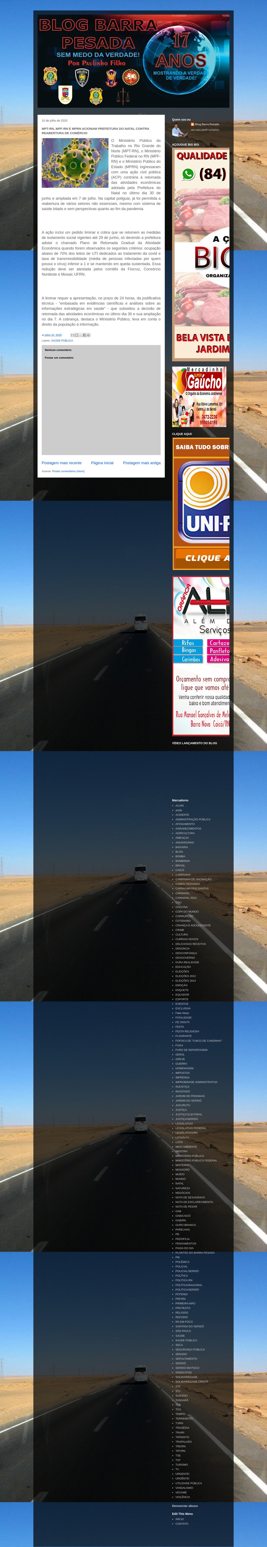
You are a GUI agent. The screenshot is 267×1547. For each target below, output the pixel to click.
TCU (178, 1409)
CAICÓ (179, 870)
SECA (179, 1345)
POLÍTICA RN (183, 1280)
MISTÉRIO (182, 1165)
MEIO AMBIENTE (186, 1146)
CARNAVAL (182, 893)
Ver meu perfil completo (205, 129)
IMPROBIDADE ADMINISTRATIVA (196, 1082)
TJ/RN (179, 1423)
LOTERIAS (182, 1137)
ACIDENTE (182, 814)
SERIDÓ (180, 1363)
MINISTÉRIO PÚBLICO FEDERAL (196, 1160)
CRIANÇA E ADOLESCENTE (193, 925)
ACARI (179, 805)
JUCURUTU (182, 1105)
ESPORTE (181, 999)
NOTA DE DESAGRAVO (190, 1197)
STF (178, 1386)
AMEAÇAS (182, 837)
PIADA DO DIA (184, 1248)
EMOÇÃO (181, 985)
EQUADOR (182, 994)
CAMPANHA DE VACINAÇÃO (193, 879)
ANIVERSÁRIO (184, 842)
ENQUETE (182, 990)
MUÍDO (179, 1174)
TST (178, 1460)
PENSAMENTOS (185, 1243)
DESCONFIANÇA (186, 953)
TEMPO (180, 1414)
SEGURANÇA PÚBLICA (190, 1349)
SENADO (181, 1354)
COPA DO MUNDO (187, 911)
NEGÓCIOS (182, 1192)
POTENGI (181, 1294)
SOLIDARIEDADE (186, 1377)
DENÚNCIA (182, 948)
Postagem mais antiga (142, 463)
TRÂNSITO (182, 1437)
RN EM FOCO (184, 1321)
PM (177, 1257)
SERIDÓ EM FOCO (187, 1367)
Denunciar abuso (185, 1506)
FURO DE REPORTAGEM (191, 1050)
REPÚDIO (181, 1317)
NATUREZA (182, 1188)
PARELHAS (182, 1229)
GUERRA (181, 1063)
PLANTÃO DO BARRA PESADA (195, 1252)
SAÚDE (180, 1335)
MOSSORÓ (182, 1169)
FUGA (179, 1045)
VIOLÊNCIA (182, 1497)
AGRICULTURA (185, 833)
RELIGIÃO (181, 1312)
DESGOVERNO (185, 957)
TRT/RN (180, 1450)
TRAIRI (179, 1432)
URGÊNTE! (182, 1478)
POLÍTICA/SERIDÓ (187, 1289)
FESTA (179, 1026)
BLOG (179, 851)
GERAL (180, 1054)
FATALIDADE (183, 1017)
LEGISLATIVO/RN (186, 1132)
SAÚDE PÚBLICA (62, 340)
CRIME (179, 930)
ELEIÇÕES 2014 (185, 980)
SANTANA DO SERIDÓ (189, 1326)
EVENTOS (181, 1003)
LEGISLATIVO (184, 1123)
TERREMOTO (184, 1418)
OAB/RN (180, 1220)
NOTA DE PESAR (186, 1206)
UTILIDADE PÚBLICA (188, 1483)
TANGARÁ (181, 1400)
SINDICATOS (183, 1372)
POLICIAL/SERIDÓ (187, 1271)
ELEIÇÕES (182, 971)
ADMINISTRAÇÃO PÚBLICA (192, 819)
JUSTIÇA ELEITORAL (188, 1114)
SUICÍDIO (181, 1395)
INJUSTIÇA (182, 1086)
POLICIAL (181, 1266)
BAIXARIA (181, 847)
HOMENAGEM (184, 1068)
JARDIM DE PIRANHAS (190, 1096)
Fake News (182, 1013)
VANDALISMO (184, 1487)
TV (177, 1469)
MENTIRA (181, 1151)
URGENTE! (182, 1473)
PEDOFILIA (182, 1239)
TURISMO (181, 1464)
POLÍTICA (181, 1275)
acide (178, 810)
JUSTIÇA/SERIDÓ (186, 1119)
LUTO (179, 1142)
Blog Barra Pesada (64, 23)
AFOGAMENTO (185, 824)
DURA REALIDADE (187, 962)
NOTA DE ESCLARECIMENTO (194, 1202)
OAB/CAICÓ (182, 1215)
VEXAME (181, 1492)
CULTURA (181, 934)
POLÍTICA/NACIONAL (188, 1285)
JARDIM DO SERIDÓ (188, 1100)
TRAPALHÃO (183, 1441)
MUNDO (180, 1178)
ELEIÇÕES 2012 (185, 976)
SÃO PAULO (183, 1331)
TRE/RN (180, 1446)
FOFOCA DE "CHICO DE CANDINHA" (198, 1040)
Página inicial (102, 463)
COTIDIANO (182, 920)
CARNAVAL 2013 (185, 897)
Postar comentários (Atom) (68, 471)
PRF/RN (180, 1298)
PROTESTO (182, 1308)
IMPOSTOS (182, 1072)
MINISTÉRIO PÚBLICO (189, 1155)
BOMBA (180, 856)
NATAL (179, 1183)
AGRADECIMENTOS (188, 828)
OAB (178, 1211)
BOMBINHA (182, 860)
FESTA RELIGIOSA (187, 1031)
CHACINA (181, 907)
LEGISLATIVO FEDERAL (190, 1128)
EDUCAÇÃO (183, 966)
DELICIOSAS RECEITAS (190, 944)
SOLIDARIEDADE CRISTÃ (191, 1381)
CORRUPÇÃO (184, 916)
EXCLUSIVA (182, 1008)
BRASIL (180, 865)
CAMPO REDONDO (187, 883)
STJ (177, 1391)
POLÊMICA (182, 1261)
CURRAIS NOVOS (186, 939)
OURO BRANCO (185, 1225)
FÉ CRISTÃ (182, 1022)
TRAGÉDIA (182, 1427)
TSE (178, 1455)
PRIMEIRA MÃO (185, 1303)
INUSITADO (182, 1091)
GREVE (180, 1059)
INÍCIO (179, 1519)
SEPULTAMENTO (186, 1358)
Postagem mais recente (62, 463)
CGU (178, 902)
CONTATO (181, 1523)
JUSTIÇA (181, 1109)
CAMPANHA (183, 874)
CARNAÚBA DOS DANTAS (192, 888)
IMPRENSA (182, 1077)
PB (177, 1234)
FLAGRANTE (183, 1036)
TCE (178, 1404)
